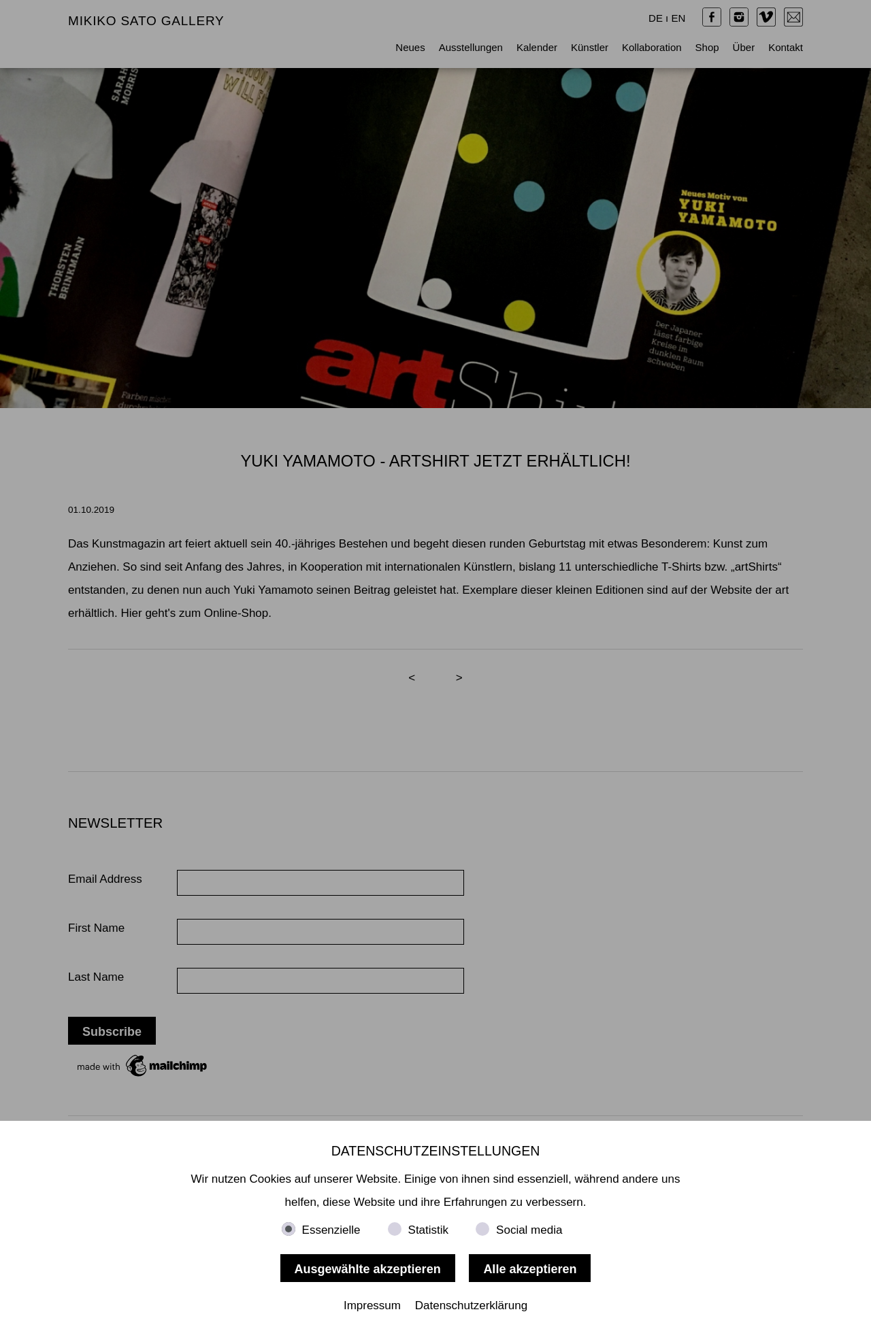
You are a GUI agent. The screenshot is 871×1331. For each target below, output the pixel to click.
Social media (529, 1230)
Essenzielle (331, 1230)
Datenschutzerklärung (471, 1305)
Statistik (428, 1230)
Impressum (372, 1305)
